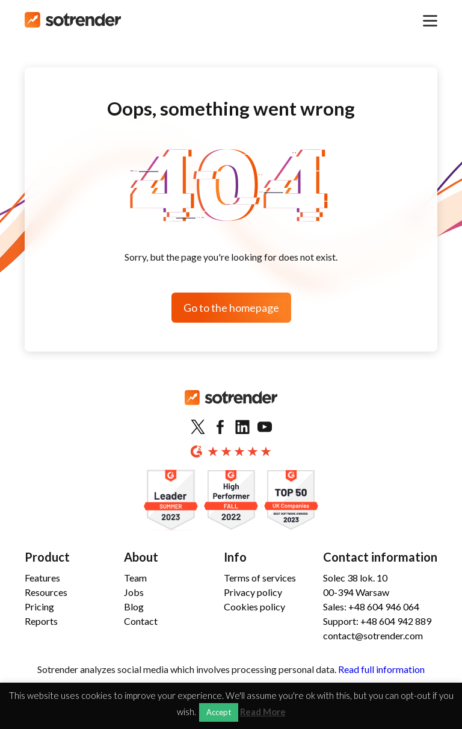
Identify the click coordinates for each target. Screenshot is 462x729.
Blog (134, 606)
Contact (141, 621)
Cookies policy (254, 606)
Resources (46, 592)
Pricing (39, 606)
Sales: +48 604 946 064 (371, 606)
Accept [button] (218, 712)
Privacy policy (253, 592)
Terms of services (260, 577)
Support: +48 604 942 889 (377, 621)
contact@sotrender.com (373, 635)
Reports (41, 621)
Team (135, 577)
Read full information (381, 669)
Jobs (134, 592)
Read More (263, 711)
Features (42, 577)
